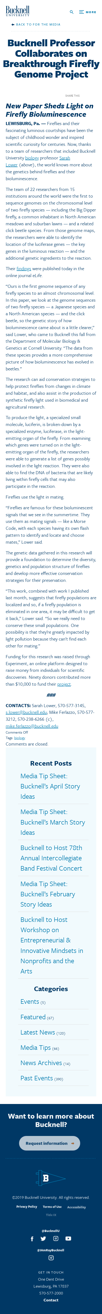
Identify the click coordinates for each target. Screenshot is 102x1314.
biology (32, 157)
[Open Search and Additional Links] (83, 12)
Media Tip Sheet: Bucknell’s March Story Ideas (52, 822)
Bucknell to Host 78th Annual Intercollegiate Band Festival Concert (51, 858)
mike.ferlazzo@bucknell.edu (32, 726)
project (64, 684)
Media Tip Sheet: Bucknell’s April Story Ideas (50, 786)
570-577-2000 (51, 1295)
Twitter (93, 96)
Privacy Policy (26, 1210)
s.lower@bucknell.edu (26, 712)
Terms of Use (52, 1210)
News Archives (41, 1062)
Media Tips (35, 1047)
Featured (33, 1016)
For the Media (46, 24)
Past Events (36, 1078)
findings (24, 268)
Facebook (85, 96)
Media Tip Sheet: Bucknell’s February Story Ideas (47, 894)
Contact (51, 1302)
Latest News (37, 1032)
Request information (43, 1143)
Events (29, 1001)
